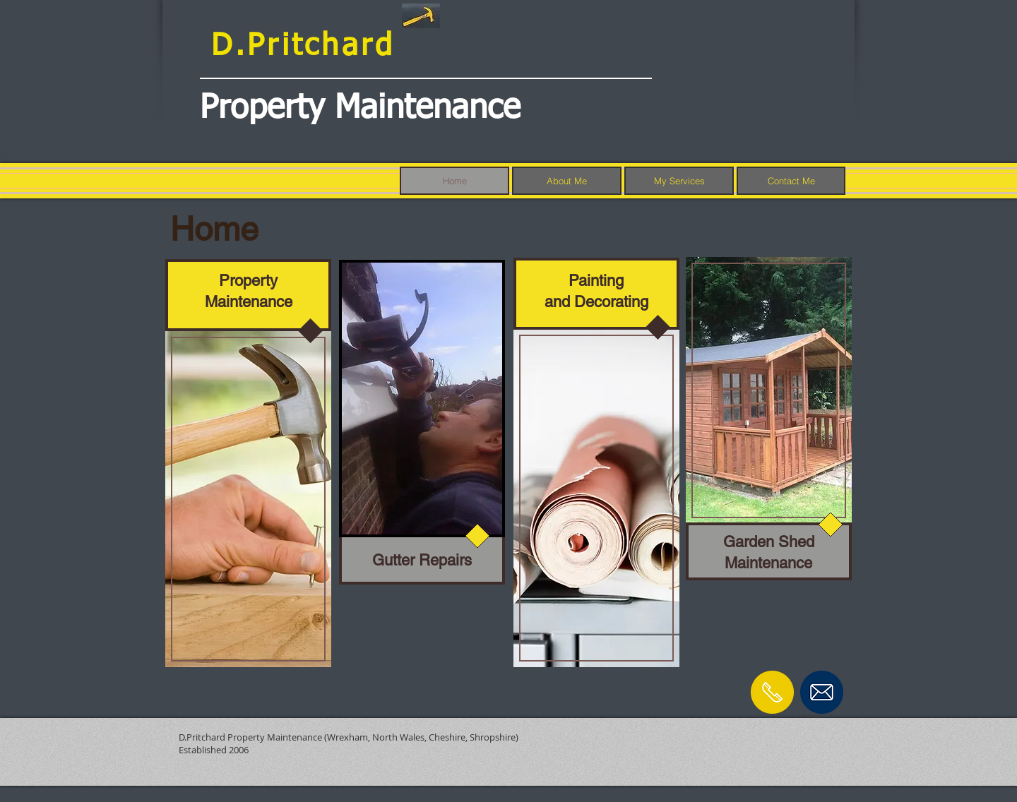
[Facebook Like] (802, 733)
